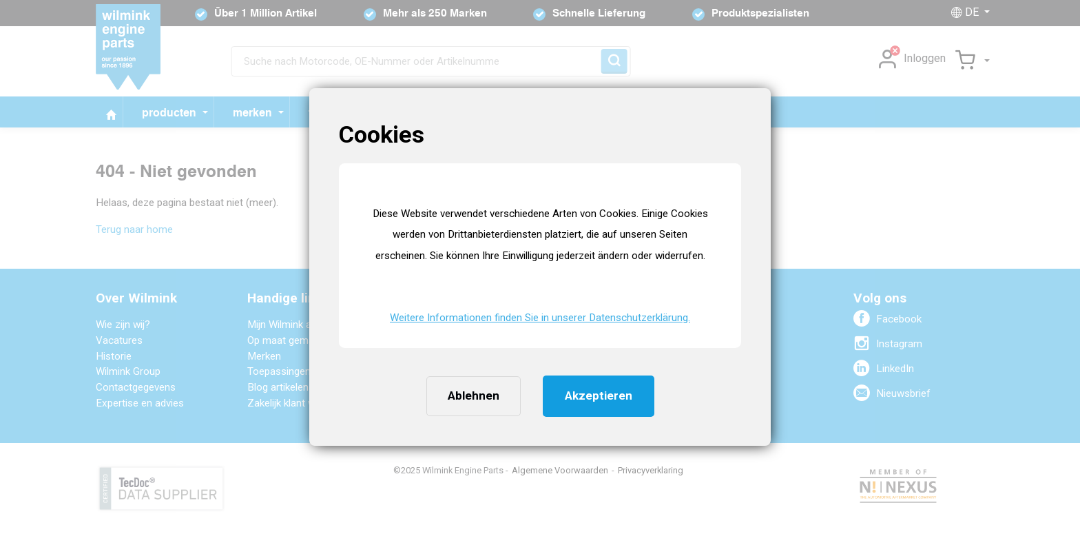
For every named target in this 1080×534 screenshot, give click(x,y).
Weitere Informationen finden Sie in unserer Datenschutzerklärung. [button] (540, 317)
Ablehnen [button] (473, 395)
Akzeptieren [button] (598, 395)
